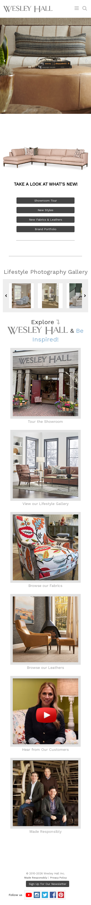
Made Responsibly (35, 877)
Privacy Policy (58, 877)
